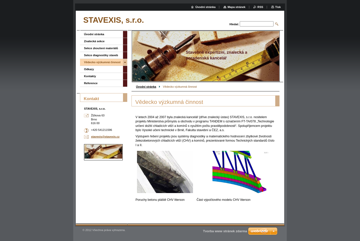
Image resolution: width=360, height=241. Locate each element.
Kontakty (90, 76)
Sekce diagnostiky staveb (101, 55)
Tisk (278, 6)
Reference (91, 83)
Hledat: (234, 24)
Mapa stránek (237, 6)
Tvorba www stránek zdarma (225, 231)
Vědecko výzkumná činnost (102, 62)
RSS (260, 6)
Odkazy (89, 69)
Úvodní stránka (146, 86)
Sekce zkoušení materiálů (101, 48)
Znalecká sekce (94, 41)
